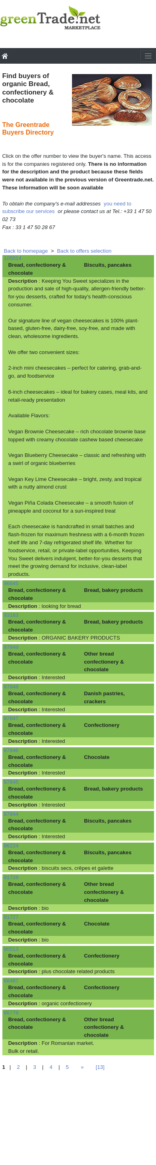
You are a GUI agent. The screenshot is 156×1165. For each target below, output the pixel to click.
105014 (13, 258)
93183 (11, 615)
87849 (11, 647)
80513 (11, 949)
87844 (11, 814)
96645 (11, 583)
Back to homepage (26, 251)
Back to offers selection (84, 251)
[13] (100, 1067)
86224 (11, 846)
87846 (11, 750)
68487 (11, 981)
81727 (11, 917)
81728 (11, 877)
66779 (11, 1013)
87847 (11, 718)
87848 (11, 687)
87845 (11, 782)
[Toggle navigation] (148, 56)
